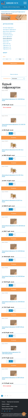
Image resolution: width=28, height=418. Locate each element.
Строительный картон (8, 34)
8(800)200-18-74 (12, 3)
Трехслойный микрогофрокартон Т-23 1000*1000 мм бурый (11, 353)
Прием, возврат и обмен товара (9, 406)
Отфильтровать (13, 63)
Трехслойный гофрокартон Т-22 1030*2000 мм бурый (13, 302)
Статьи (3, 401)
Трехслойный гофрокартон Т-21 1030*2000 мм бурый (13, 99)
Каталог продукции (11, 12)
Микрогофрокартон (7, 40)
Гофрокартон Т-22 (7, 45)
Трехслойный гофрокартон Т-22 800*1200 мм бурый (13, 327)
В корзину (13, 137)
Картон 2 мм (6, 41)
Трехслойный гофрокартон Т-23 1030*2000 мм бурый (13, 277)
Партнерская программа (13, 401)
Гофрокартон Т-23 (7, 47)
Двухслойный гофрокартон (9, 31)
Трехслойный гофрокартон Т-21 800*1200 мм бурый (13, 378)
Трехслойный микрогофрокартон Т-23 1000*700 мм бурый (13, 125)
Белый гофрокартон (7, 36)
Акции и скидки (5, 404)
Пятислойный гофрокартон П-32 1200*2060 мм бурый (13, 226)
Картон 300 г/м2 (6, 43)
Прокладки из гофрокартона (9, 29)
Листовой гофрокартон (8, 27)
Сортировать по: (7, 78)
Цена (4, 56)
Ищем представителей (7, 408)
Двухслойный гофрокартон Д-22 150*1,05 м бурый (12, 175)
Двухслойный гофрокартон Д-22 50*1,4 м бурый (12, 201)
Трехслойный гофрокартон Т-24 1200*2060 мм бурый (13, 251)
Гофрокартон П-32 (7, 48)
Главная (3, 12)
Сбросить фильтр (14, 74)
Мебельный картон (7, 33)
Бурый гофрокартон (7, 38)
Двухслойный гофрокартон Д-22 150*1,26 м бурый (12, 150)
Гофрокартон (21, 12)
